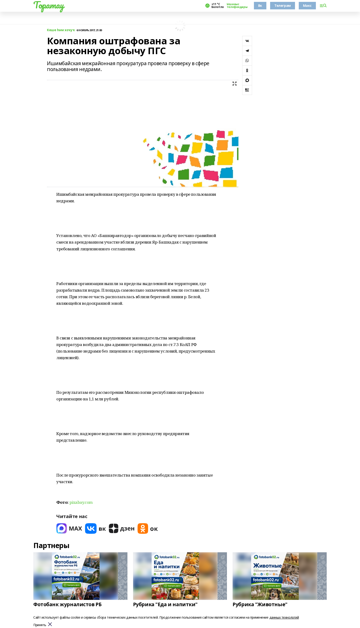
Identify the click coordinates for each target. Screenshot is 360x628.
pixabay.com (81, 502)
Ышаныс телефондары (237, 5)
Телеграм (282, 5)
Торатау (48, 5)
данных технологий (284, 617)
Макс (307, 5)
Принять (39, 625)
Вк (260, 5)
